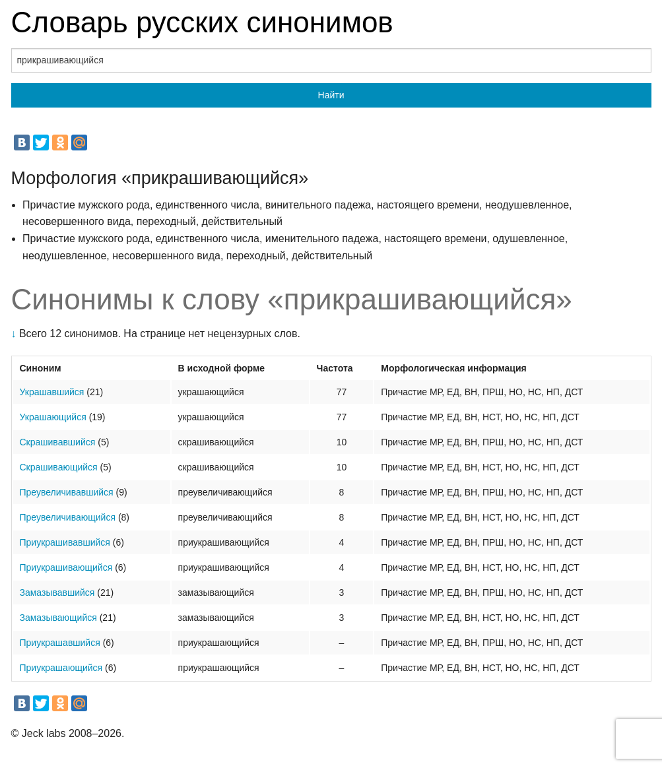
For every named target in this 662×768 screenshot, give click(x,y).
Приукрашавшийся (60, 642)
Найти (331, 95)
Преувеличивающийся (68, 517)
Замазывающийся (58, 617)
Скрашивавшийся (58, 442)
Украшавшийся (52, 392)
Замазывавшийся (57, 592)
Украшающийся (53, 417)
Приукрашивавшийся (65, 542)
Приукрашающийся (61, 667)
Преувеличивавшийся (67, 492)
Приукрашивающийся (66, 567)
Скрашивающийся (59, 467)
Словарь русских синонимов (202, 22)
